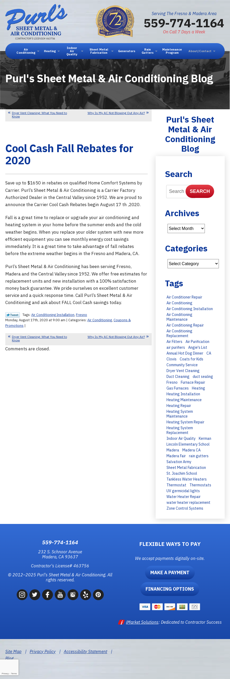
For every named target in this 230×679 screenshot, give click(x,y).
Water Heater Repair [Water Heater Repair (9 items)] (183, 496)
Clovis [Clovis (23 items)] (171, 359)
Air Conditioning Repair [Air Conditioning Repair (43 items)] (185, 325)
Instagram (22, 594)
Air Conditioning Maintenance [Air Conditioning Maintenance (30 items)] (179, 317)
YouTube (60, 594)
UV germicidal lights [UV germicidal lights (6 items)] (183, 490)
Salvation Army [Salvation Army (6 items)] (178, 461)
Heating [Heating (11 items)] (198, 388)
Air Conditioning (99, 320)
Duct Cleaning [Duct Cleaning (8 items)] (178, 376)
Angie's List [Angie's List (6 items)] (197, 347)
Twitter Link (12, 315)
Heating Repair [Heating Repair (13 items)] (178, 405)
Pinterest (98, 594)
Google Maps (72, 594)
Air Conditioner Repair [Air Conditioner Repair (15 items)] (184, 297)
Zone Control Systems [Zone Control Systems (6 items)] (184, 508)
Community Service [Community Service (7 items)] (182, 365)
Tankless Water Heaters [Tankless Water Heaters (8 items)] (186, 479)
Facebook (47, 594)
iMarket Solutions (142, 622)
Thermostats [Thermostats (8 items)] (200, 485)
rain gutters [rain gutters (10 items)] (199, 456)
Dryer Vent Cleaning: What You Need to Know (39, 114)
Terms (14, 673)
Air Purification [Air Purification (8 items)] (197, 341)
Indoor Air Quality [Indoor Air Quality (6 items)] (181, 438)
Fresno (81, 315)
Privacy (5, 673)
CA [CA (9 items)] (208, 353)
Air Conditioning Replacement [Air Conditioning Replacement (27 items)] (179, 333)
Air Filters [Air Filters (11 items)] (174, 341)
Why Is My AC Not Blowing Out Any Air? (116, 113)
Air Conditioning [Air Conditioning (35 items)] (179, 303)
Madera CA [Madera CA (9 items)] (191, 450)
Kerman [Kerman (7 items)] (205, 438)
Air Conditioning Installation (52, 315)
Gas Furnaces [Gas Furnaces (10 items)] (177, 388)
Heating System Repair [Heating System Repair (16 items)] (185, 422)
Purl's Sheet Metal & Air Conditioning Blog (190, 134)
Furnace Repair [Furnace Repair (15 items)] (193, 382)
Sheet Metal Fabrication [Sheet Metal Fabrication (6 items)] (186, 467)
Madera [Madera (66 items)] (172, 450)
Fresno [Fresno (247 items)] (172, 382)
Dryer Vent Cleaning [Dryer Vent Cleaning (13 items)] (183, 370)
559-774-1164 (184, 22)
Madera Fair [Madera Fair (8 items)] (176, 456)
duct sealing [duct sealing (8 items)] (203, 376)
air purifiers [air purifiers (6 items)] (175, 347)
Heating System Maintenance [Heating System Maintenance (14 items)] (179, 414)
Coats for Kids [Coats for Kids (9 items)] (191, 359)
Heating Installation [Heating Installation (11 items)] (183, 394)
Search (200, 191)
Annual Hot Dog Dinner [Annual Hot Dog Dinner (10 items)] (184, 353)
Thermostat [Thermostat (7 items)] (176, 485)
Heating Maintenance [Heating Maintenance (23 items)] (184, 399)
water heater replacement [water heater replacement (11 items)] (188, 502)
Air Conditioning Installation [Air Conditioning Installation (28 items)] (189, 308)
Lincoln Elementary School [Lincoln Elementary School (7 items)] (188, 444)
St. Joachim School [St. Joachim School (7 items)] (181, 473)
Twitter (34, 594)
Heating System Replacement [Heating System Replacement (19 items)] (179, 430)
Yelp (85, 594)
